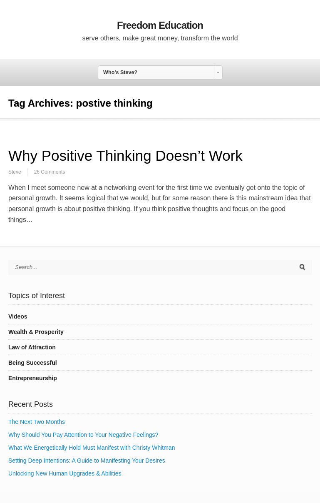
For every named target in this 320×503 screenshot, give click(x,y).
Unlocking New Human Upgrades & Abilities (65, 473)
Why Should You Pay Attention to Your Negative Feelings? (83, 434)
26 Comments (49, 172)
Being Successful (32, 362)
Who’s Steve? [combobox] (120, 72)
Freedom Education (160, 25)
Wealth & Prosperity (36, 332)
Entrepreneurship (32, 378)
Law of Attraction (32, 347)
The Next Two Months (36, 421)
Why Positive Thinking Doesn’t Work (125, 155)
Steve (14, 172)
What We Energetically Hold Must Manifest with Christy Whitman (91, 447)
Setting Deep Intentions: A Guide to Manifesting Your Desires (86, 460)
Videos (17, 316)
